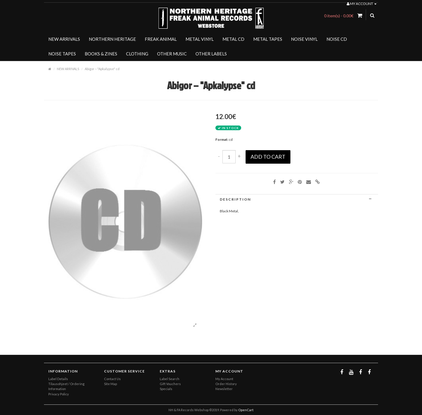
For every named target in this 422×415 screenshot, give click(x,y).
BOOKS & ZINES (101, 53)
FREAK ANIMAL (161, 39)
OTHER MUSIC (172, 53)
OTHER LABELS (211, 53)
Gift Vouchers (170, 384)
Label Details (58, 379)
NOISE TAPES (62, 53)
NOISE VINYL (304, 39)
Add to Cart (268, 156)
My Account (224, 379)
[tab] (296, 199)
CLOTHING (137, 53)
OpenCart (245, 410)
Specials (166, 389)
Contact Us (112, 379)
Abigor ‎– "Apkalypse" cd (102, 69)
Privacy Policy (58, 394)
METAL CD (233, 39)
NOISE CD (336, 39)
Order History (226, 384)
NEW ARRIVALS (64, 39)
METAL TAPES (267, 39)
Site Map (110, 384)
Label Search (169, 379)
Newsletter (224, 389)
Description (297, 199)
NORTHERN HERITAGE (112, 39)
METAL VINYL (200, 39)
